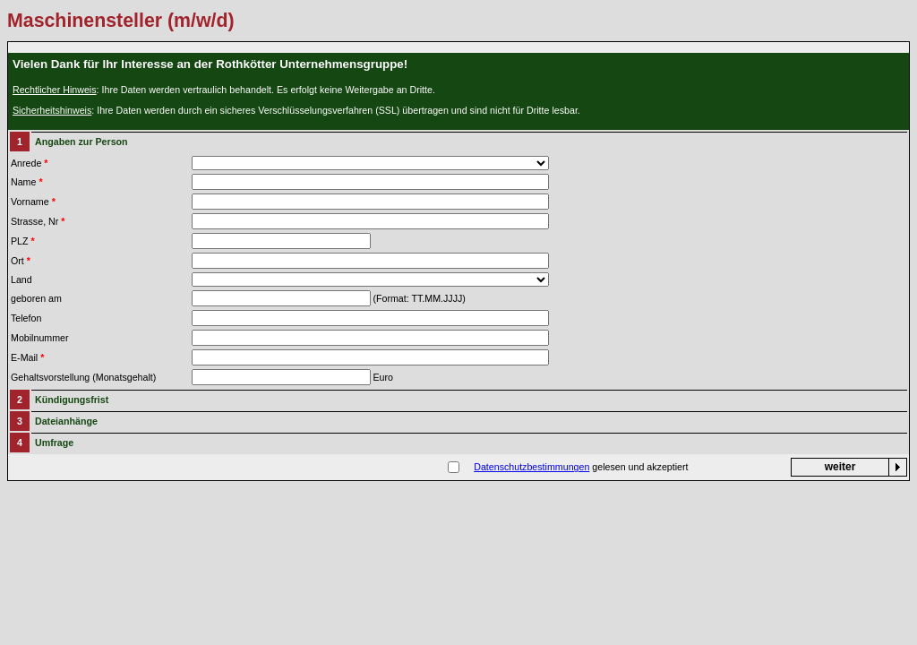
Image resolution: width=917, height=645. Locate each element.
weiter (840, 466)
